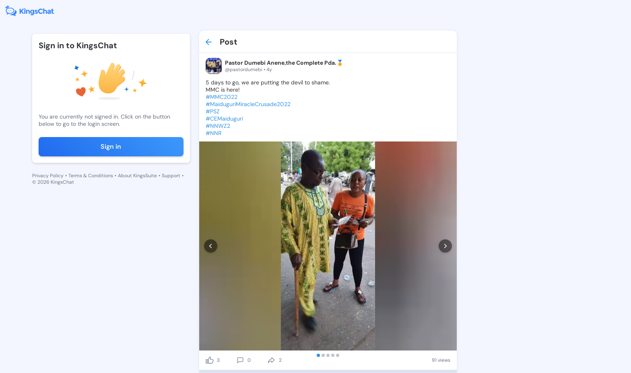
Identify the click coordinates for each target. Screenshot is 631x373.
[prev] (210, 246)
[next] (445, 246)
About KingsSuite (137, 175)
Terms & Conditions (90, 175)
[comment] (240, 360)
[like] (210, 360)
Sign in (111, 146)
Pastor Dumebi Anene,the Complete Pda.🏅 (284, 62)
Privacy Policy (48, 175)
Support (171, 175)
